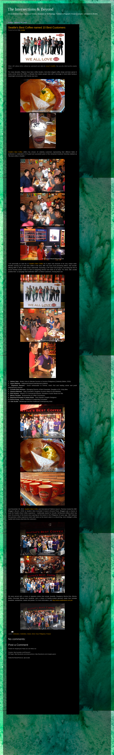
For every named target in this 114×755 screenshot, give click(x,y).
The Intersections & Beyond (30, 9)
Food (37, 634)
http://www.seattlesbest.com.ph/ (62, 600)
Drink (33, 634)
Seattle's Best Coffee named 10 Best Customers (36, 27)
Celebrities (23, 634)
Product (48, 634)
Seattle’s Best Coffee (31, 509)
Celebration (16, 634)
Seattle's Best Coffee (15, 152)
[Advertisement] (42, 732)
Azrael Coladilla (50, 66)
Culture (29, 634)
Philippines (42, 634)
